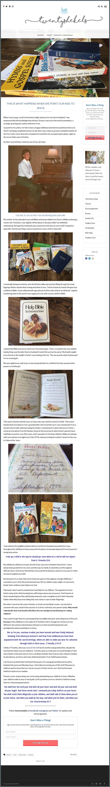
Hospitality (89, 228)
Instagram (43, 711)
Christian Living (91, 199)
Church (88, 204)
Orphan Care (90, 237)
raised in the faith (33, 648)
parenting (22, 754)
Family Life (40, 761)
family (9, 754)
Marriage (89, 233)
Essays (88, 213)
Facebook (34, 711)
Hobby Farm (90, 223)
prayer (30, 754)
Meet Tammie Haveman (60, 36)
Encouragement (91, 208)
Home (40, 36)
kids (15, 754)
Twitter (55, 711)
